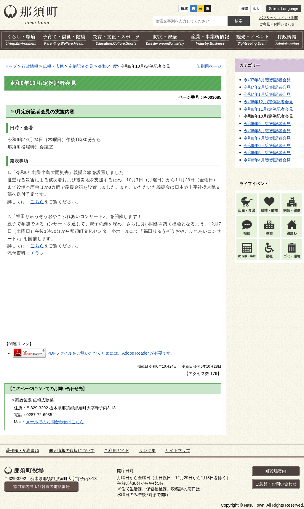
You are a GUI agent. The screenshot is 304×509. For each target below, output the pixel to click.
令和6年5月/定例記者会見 (267, 152)
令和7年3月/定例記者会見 (267, 79)
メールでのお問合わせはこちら (55, 421)
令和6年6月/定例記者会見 (267, 145)
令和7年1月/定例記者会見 (267, 94)
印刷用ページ (208, 66)
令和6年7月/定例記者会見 (267, 138)
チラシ (37, 253)
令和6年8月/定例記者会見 (267, 130)
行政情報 (30, 66)
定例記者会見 (80, 66)
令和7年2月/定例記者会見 (267, 87)
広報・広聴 (53, 66)
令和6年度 (107, 66)
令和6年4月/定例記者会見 (267, 160)
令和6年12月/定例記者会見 (268, 101)
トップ (10, 66)
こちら (37, 201)
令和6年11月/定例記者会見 (268, 109)
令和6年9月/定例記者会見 (267, 123)
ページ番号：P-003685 (199, 97)
